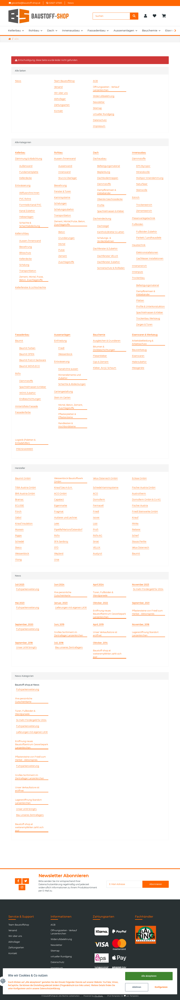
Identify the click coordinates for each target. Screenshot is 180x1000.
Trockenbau (138, 278)
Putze (61, 250)
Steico (18, 547)
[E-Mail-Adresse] (124, 884)
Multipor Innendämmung (149, 178)
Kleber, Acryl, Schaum (104, 368)
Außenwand (25, 166)
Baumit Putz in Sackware (32, 360)
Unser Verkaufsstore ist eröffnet (105, 634)
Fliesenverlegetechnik (143, 218)
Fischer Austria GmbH (143, 487)
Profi (95, 529)
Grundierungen (66, 238)
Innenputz (137, 272)
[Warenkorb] (165, 16)
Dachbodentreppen (107, 178)
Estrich (135, 197)
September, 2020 (24, 624)
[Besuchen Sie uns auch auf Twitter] (25, 881)
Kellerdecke (25, 178)
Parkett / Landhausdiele (148, 237)
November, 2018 (140, 624)
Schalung (24, 264)
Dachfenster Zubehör (108, 262)
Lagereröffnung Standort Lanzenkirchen (145, 634)
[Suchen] (111, 16)
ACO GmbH (60, 493)
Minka (135, 523)
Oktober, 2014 (100, 642)
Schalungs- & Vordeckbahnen (105, 239)
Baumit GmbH (23, 478)
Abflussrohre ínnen (29, 192)
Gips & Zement (100, 362)
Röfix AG (97, 535)
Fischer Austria (140, 505)
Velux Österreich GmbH (105, 478)
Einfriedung (60, 340)
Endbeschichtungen (30, 399)
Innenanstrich (139, 266)
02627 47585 (54, 3)
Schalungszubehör (64, 209)
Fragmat (58, 511)
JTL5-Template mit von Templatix (123, 996)
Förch (18, 511)
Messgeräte (138, 368)
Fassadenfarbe (23, 412)
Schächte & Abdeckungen (72, 384)
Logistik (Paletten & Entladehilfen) (25, 441)
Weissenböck (65, 354)
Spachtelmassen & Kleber (110, 211)
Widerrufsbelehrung (103, 96)
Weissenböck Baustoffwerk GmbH (68, 480)
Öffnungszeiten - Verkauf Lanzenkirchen (106, 88)
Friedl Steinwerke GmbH (145, 511)
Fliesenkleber (100, 356)
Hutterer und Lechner (65, 517)
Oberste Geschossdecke (110, 199)
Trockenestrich (144, 204)
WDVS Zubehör (27, 393)
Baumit (19, 340)
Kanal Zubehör (27, 210)
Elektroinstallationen (147, 252)
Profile (100, 205)
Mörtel (61, 244)
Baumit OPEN (26, 354)
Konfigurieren (160, 987)
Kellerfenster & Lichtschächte (30, 287)
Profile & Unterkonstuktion (150, 306)
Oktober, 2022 (100, 603)
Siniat (96, 541)
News (71, 3)
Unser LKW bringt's (26, 647)
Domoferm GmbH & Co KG (146, 499)
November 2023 (140, 584)
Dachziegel (103, 226)
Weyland (58, 553)
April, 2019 (98, 624)
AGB (95, 81)
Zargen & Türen (144, 324)
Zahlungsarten (62, 105)
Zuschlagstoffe (66, 262)
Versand (58, 87)
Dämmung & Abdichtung (28, 158)
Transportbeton (27, 270)
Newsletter (99, 102)
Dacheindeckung (102, 218)
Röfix (18, 373)
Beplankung (103, 172)
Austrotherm (139, 493)
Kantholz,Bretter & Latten (110, 232)
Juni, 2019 (59, 624)
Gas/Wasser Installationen (149, 258)
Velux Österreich (140, 547)
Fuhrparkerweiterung (27, 589)
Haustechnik (138, 245)
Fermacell (98, 505)
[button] (145, 16)
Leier (56, 523)
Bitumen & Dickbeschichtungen (104, 348)
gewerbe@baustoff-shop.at (24, 3)
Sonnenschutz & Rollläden (111, 268)
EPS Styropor (143, 166)
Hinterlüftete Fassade (26, 406)
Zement (62, 256)
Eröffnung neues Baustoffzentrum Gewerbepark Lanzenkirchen (109, 613)
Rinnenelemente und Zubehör (69, 376)
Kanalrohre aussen (68, 369)
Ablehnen (136, 987)
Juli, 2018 (58, 642)
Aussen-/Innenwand (30, 240)
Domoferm (99, 499)
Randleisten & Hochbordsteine (67, 425)
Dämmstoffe (104, 184)
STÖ (56, 547)
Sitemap (97, 108)
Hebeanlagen (26, 216)
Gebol (18, 517)
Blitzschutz (25, 252)
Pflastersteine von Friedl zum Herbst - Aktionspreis (147, 612)
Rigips (18, 535)
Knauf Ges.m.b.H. (63, 487)
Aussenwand (65, 166)
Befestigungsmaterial (108, 166)
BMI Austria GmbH (25, 493)
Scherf (135, 535)
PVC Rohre (25, 198)
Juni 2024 (59, 584)
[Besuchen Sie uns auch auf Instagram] (22, 887)
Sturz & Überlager (67, 178)
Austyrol (97, 553)
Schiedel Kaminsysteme (105, 487)
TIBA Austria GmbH (25, 487)
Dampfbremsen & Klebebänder (106, 191)
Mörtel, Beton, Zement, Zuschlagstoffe (70, 406)
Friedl (61, 348)
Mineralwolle (143, 172)
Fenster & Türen (62, 191)
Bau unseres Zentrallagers (69, 647)
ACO (95, 493)
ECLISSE (19, 505)
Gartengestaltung (63, 391)
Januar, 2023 (61, 603)
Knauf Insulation (24, 523)
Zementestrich (144, 210)
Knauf (135, 517)
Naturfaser (141, 184)
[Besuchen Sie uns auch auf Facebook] (18, 881)
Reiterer (136, 529)
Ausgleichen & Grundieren (106, 340)
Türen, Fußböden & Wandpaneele (103, 594)
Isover (96, 517)
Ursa (56, 559)
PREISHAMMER (24, 449)
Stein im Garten (62, 397)
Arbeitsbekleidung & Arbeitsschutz (142, 342)
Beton (61, 232)
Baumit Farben (27, 348)
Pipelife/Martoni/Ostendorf (68, 529)
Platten (140, 300)
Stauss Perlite (139, 541)
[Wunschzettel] (154, 16)
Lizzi (95, 523)
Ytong (18, 559)
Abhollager (60, 99)
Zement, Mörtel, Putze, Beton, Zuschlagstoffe (31, 278)
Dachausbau (99, 158)
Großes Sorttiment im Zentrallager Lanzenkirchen (68, 634)
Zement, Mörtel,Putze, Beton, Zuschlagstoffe (69, 223)
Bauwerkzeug (139, 350)
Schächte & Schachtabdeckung (29, 224)
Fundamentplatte (28, 172)
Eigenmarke (60, 505)
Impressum (99, 126)
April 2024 (98, 584)
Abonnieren (155, 884)
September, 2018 (24, 642)
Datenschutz (100, 120)
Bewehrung (25, 246)
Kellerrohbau (22, 233)
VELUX (96, 547)
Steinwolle (141, 190)
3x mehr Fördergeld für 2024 (148, 589)
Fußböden (137, 224)
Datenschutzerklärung (50, 884)
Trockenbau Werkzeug (148, 318)
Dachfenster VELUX (107, 256)
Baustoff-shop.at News (27, 684)
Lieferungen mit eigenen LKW (71, 607)
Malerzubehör (139, 362)
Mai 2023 (19, 603)
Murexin (19, 529)
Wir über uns (61, 93)
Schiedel (19, 541)
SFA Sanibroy (61, 541)
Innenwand (64, 172)
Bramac (19, 499)
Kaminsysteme (62, 197)
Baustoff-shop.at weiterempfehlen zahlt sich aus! (107, 653)
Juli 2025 (19, 584)
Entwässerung (22, 185)
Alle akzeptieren (148, 976)
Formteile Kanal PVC (30, 204)
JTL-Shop (98, 996)
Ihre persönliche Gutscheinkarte (62, 594)
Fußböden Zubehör (146, 231)
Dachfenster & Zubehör (105, 248)
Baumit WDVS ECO (29, 366)
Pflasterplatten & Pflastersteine (67, 416)
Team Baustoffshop (64, 81)
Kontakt (58, 111)
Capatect (59, 499)
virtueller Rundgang (103, 114)
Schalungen (60, 203)
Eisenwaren (138, 356)
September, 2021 (140, 603)
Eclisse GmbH (139, 478)
